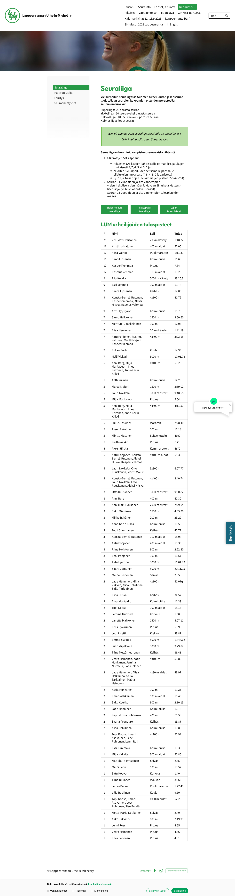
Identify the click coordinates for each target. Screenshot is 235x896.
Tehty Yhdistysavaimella (176, 870)
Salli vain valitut (157, 890)
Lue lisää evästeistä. (99, 884)
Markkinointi (99, 890)
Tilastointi (79, 890)
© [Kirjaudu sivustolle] (48, 871)
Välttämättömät (57, 890)
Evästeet (145, 870)
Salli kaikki (180, 890)
